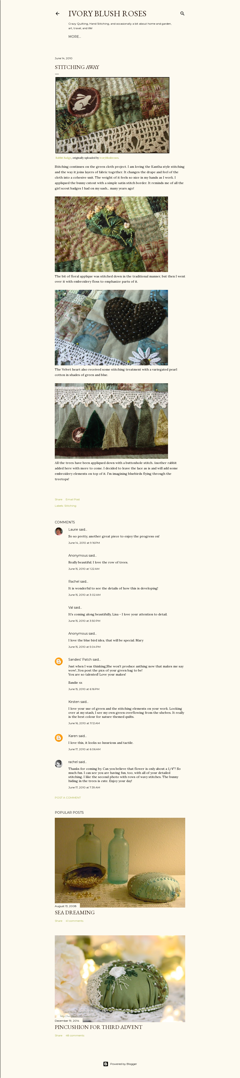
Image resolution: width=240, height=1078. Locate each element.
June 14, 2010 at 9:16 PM (84, 542)
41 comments (74, 920)
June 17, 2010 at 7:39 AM (84, 787)
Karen (73, 736)
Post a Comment (68, 797)
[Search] (182, 12)
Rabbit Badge (63, 157)
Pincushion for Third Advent (98, 1027)
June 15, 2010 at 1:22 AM (83, 568)
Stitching (70, 505)
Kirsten (73, 702)
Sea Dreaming (75, 912)
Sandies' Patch (80, 659)
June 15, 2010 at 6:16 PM (83, 689)
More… (147, 37)
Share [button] (58, 499)
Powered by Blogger (120, 1064)
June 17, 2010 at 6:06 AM (84, 749)
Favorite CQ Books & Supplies (110, 37)
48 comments (75, 1035)
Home (73, 37)
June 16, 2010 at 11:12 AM (84, 723)
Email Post (73, 499)
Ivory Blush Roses (107, 13)
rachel (73, 762)
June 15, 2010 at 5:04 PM (84, 646)
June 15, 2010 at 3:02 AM (84, 594)
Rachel (73, 581)
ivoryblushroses (109, 157)
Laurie (73, 529)
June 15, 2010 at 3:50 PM (84, 620)
